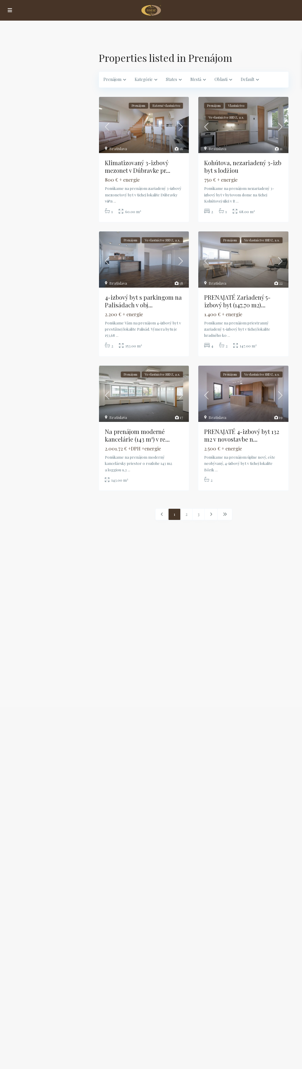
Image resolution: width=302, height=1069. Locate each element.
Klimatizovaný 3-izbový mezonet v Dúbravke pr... (137, 166)
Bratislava (118, 148)
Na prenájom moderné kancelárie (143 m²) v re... (137, 435)
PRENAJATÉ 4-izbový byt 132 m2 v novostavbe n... (241, 435)
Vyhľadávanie (51, 181)
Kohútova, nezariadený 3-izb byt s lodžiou (242, 166)
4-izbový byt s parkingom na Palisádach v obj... (143, 301)
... (114, 200)
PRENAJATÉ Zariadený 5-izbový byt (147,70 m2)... (237, 301)
